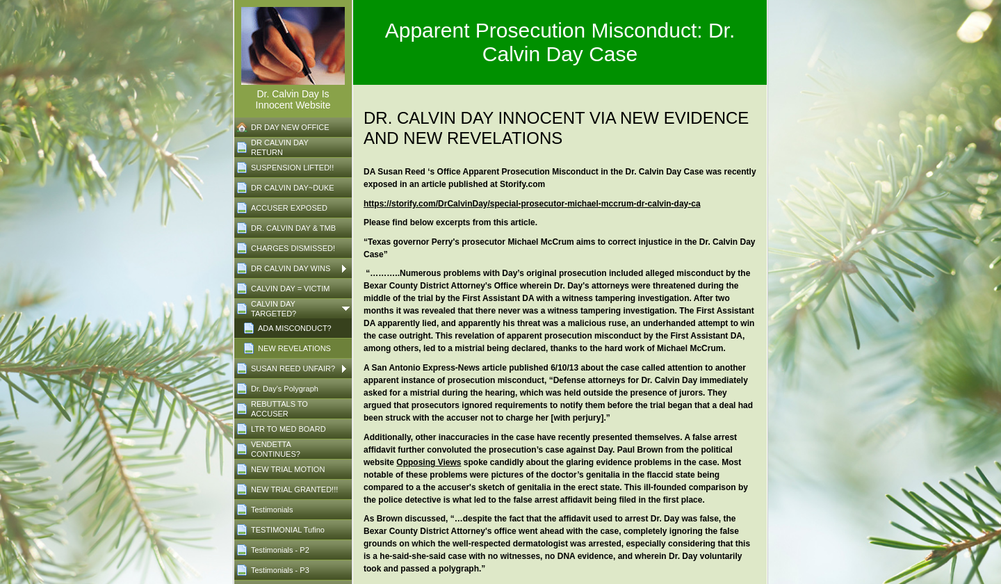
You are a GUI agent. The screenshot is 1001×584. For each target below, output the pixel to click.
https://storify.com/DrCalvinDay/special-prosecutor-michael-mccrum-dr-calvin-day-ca (532, 204)
